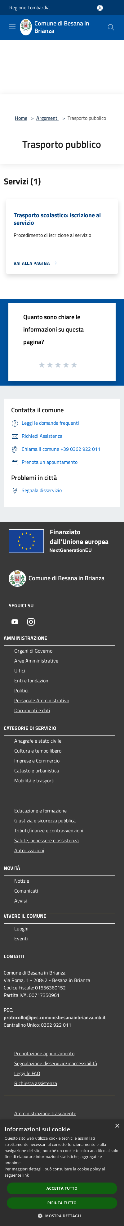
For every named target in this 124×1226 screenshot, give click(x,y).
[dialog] (62, 1173)
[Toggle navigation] (12, 26)
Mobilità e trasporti (34, 780)
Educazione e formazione (40, 810)
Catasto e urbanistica (36, 770)
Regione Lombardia (29, 7)
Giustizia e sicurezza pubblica (45, 820)
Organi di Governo (33, 650)
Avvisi (20, 900)
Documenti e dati (32, 710)
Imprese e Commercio (37, 760)
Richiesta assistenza (35, 1083)
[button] (62, 1216)
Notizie (21, 880)
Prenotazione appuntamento (44, 1053)
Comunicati (26, 890)
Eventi (21, 938)
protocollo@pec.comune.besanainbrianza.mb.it (55, 1017)
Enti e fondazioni (32, 680)
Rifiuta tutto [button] (62, 1203)
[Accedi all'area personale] (100, 8)
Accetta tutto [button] (62, 1188)
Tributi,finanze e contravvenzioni (48, 830)
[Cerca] (111, 27)
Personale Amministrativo (41, 700)
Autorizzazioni (29, 850)
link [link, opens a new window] (25, 1175)
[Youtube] (15, 622)
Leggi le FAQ (27, 1073)
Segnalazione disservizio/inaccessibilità (55, 1063)
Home (21, 118)
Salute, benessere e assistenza (46, 840)
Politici (21, 690)
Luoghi (21, 928)
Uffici (19, 670)
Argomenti (47, 118)
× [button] (117, 1126)
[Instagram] (31, 622)
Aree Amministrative (36, 660)
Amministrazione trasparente (45, 1113)
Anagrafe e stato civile (37, 740)
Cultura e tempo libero (37, 750)
